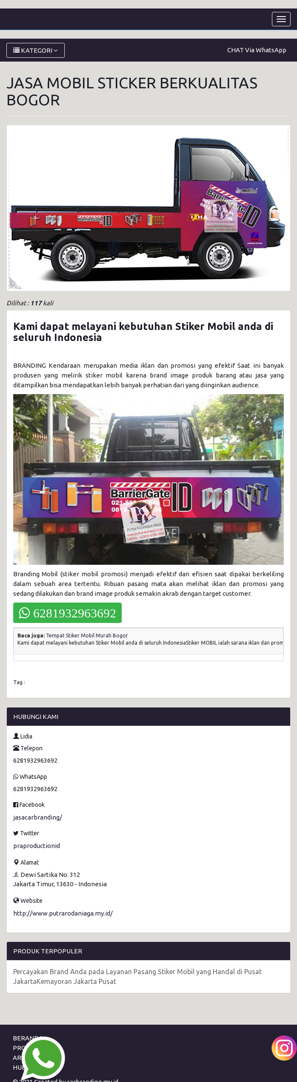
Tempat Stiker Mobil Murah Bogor (87, 635)
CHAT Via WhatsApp (256, 50)
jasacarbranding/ (37, 817)
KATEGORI (35, 50)
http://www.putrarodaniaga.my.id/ (63, 913)
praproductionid (36, 845)
